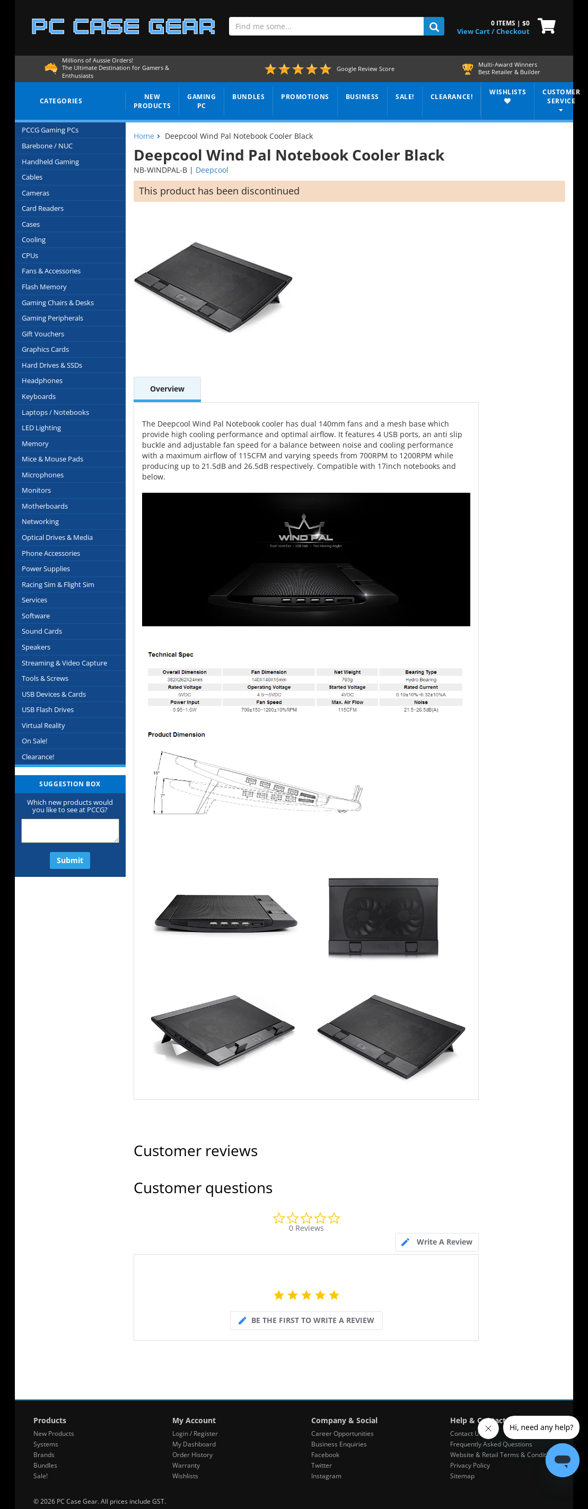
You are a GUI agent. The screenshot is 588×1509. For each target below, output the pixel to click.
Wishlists (185, 1475)
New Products (53, 1433)
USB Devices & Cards (54, 694)
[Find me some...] (326, 26)
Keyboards (39, 396)
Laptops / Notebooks (55, 412)
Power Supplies (46, 568)
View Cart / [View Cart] (475, 31)
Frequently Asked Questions (491, 1444)
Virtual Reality (43, 725)
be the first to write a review (312, 1320)
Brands (44, 1454)
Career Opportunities (342, 1433)
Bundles (45, 1465)
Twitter (321, 1465)
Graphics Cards (45, 349)
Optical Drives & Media (57, 537)
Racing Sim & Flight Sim (58, 584)
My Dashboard (194, 1444)
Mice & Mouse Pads (52, 459)
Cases (31, 224)
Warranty (186, 1465)
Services (34, 600)
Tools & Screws (45, 678)
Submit (70, 860)
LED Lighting (41, 427)
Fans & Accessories (51, 271)
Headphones (42, 380)
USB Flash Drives (48, 709)
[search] (434, 26)
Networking (40, 521)
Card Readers (43, 208)
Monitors (36, 490)
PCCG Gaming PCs (50, 130)
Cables (32, 177)
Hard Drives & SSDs (52, 365)
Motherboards (45, 506)
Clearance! (38, 756)
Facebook (325, 1454)
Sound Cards (42, 631)
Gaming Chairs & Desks (58, 302)
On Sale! (34, 740)
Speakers (36, 647)
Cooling (34, 239)
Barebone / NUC (47, 145)
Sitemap (462, 1475)
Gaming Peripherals (52, 318)
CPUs (30, 255)
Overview (167, 389)
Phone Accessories (51, 553)
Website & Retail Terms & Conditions (504, 1454)
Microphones (43, 475)
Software (36, 615)
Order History (192, 1454)
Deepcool (212, 170)
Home (144, 136)
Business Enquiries (339, 1444)
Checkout (513, 31)
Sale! (40, 1475)
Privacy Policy (470, 1465)
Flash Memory (44, 286)
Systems (45, 1444)
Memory (35, 443)
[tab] (437, 1242)
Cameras (35, 193)
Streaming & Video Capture (64, 663)
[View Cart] (544, 25)
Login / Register (195, 1433)
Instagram (326, 1475)
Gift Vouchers (43, 334)
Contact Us (466, 1433)
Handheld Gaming (50, 161)
